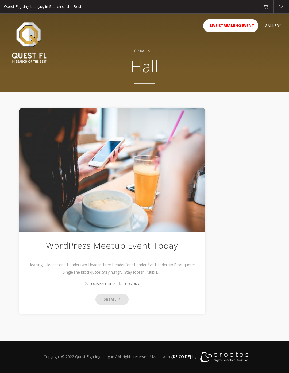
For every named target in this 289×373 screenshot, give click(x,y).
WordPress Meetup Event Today (112, 245)
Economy (132, 284)
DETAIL (112, 299)
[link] (181, 356)
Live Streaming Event (232, 25)
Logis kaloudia (102, 284)
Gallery (273, 25)
